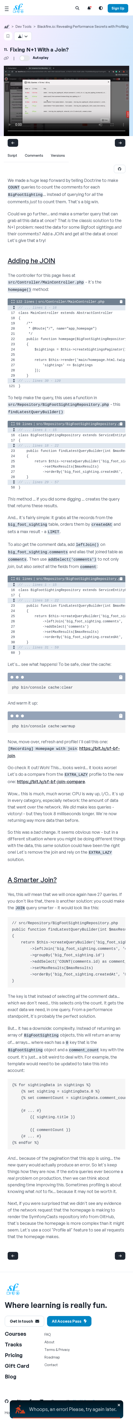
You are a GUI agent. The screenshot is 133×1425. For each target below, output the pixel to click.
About (49, 1342)
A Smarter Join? (32, 880)
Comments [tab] (34, 155)
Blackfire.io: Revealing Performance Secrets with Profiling (82, 26)
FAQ (47, 1334)
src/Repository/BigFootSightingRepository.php (80, 424)
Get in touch (24, 1321)
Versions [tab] (58, 155)
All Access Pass (69, 1321)
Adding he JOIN (31, 261)
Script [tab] (12, 155)
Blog (10, 1376)
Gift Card (17, 1366)
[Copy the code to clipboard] (121, 301)
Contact (51, 1365)
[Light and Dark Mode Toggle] (101, 8)
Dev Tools (24, 26)
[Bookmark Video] (8, 36)
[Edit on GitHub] (119, 169)
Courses (15, 1333)
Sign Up (118, 8)
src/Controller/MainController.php (71, 302)
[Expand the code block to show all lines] (13, 301)
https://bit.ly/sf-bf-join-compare (51, 781)
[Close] (118, 1405)
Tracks (13, 1344)
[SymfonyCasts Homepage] (20, 8)
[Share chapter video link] (6, 58)
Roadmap (52, 1357)
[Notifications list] (89, 8)
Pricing (14, 1355)
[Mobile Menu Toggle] (7, 8)
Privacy (64, 1350)
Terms (49, 1350)
